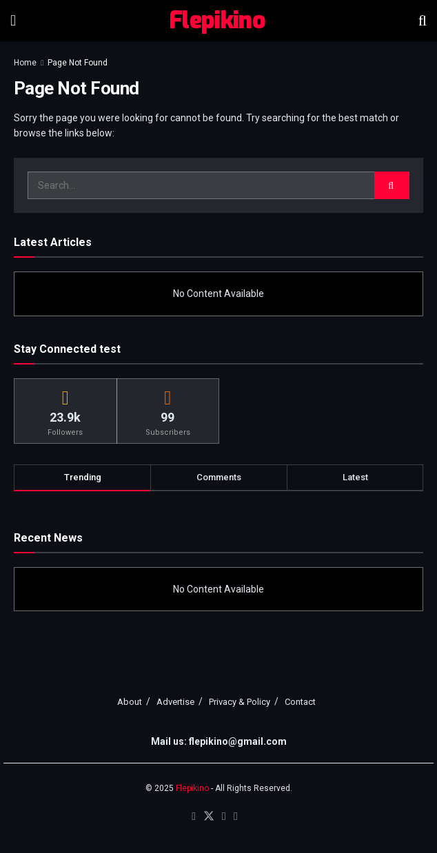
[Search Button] (422, 20)
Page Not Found (78, 63)
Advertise (175, 702)
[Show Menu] (13, 20)
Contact (300, 702)
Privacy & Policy (239, 702)
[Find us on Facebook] (194, 817)
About (129, 702)
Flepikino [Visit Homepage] (217, 20)
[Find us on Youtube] (224, 817)
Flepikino (192, 788)
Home (25, 63)
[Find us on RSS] (236, 817)
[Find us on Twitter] (208, 817)
